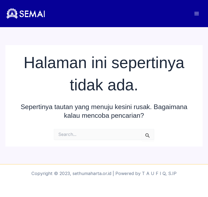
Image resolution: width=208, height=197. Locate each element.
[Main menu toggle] (196, 14)
